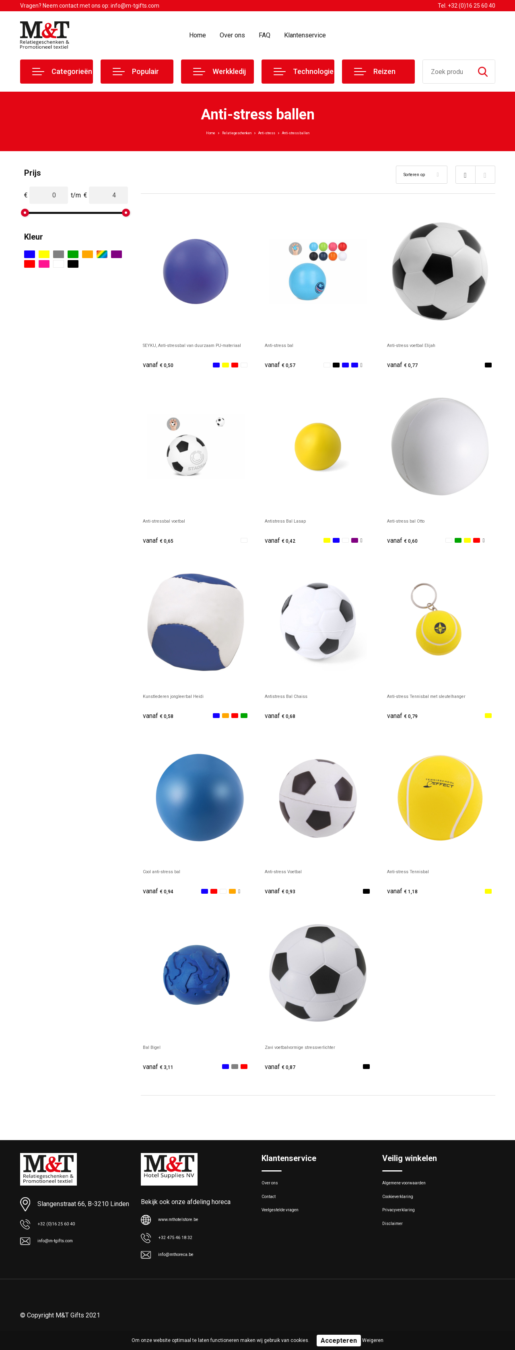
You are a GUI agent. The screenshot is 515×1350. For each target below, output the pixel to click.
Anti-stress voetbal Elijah (422, 345)
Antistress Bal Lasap (294, 522)
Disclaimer (396, 1246)
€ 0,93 (283, 897)
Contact (272, 1211)
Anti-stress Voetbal (292, 876)
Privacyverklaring (404, 1229)
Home (197, 35)
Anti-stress (271, 132)
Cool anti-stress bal (170, 876)
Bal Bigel (155, 1054)
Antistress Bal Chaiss (295, 699)
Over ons (232, 35)
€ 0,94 (161, 897)
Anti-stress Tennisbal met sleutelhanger (423, 704)
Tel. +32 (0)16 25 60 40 (466, 5)
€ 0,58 (161, 720)
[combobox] (447, 71)
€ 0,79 (405, 720)
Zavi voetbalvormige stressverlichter (317, 1054)
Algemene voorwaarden (413, 1194)
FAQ (264, 35)
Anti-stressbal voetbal (174, 522)
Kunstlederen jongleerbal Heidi (186, 699)
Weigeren (372, 1340)
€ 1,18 (405, 897)
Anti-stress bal (286, 345)
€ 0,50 (161, 365)
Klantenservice (305, 35)
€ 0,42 (283, 542)
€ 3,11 (161, 1074)
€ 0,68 (283, 720)
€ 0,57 (283, 365)
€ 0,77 (405, 365)
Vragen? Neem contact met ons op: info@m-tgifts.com (89, 5)
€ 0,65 (161, 542)
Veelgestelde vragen (288, 1229)
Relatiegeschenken (223, 132)
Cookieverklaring (404, 1211)
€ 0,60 (405, 542)
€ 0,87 (283, 1074)
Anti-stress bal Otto (415, 522)
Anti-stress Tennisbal (417, 876)
